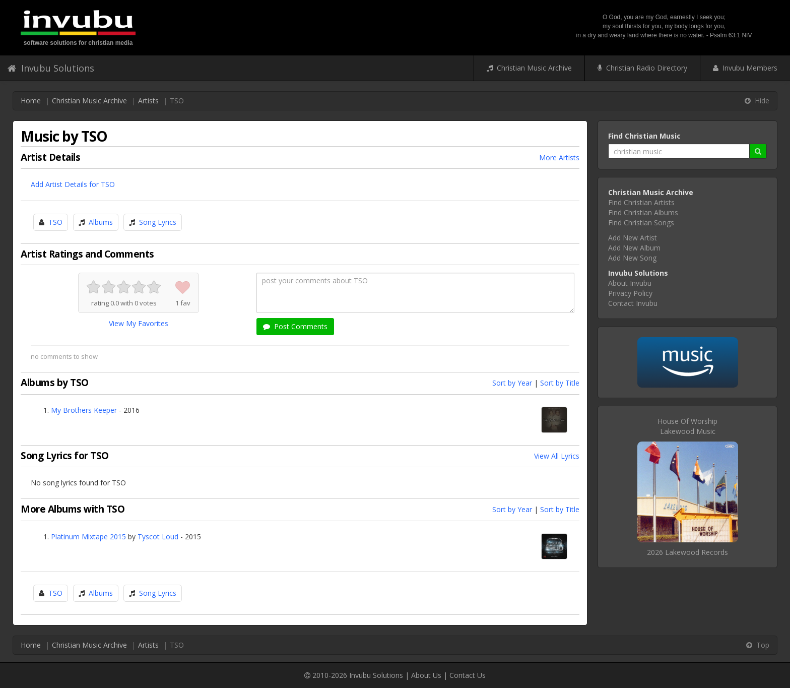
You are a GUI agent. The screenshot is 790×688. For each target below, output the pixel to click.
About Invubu (629, 283)
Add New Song (632, 258)
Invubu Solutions (51, 68)
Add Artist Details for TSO (73, 184)
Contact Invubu (632, 303)
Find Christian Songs (641, 222)
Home (31, 100)
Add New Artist (632, 237)
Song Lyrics (157, 222)
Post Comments (295, 326)
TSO (55, 222)
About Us (426, 675)
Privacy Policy (630, 293)
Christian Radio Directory (642, 68)
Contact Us (467, 675)
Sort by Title (559, 383)
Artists (148, 100)
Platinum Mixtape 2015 (88, 536)
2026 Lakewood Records (687, 552)
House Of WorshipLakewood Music (687, 426)
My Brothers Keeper (84, 410)
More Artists (559, 157)
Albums (101, 222)
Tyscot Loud (158, 536)
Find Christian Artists (641, 202)
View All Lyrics (556, 456)
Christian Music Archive (529, 68)
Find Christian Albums (643, 212)
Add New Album (634, 248)
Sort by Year (512, 383)
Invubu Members (745, 68)
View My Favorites (138, 323)
